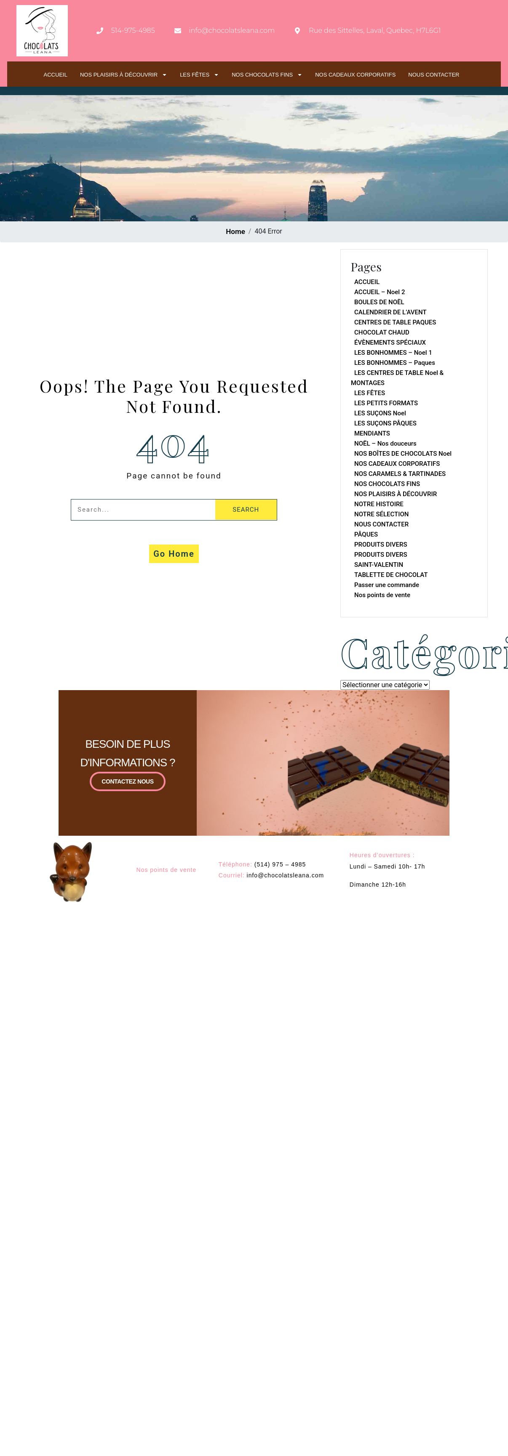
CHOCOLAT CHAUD (381, 332)
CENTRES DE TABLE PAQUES (395, 322)
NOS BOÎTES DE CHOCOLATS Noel (403, 453)
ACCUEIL (55, 74)
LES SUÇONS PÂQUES (385, 423)
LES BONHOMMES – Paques (394, 363)
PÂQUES (366, 534)
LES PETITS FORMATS (386, 403)
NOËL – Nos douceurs (385, 443)
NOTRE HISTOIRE (379, 504)
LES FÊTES (199, 74)
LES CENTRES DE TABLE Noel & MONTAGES (397, 378)
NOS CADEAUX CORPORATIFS (355, 74)
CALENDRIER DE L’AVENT (390, 312)
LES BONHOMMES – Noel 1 (393, 352)
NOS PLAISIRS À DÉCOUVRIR (123, 74)
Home (235, 231)
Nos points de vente (382, 595)
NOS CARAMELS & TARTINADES (400, 474)
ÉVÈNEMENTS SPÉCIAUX (390, 342)
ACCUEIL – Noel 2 (379, 292)
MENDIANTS (372, 433)
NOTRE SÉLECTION (381, 514)
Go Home (174, 554)
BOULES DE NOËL (379, 302)
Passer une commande (386, 585)
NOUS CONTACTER (433, 74)
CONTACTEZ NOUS (127, 781)
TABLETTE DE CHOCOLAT (391, 575)
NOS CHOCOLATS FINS (267, 74)
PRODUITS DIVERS (380, 544)
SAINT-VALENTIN (378, 565)
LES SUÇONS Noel (380, 413)
